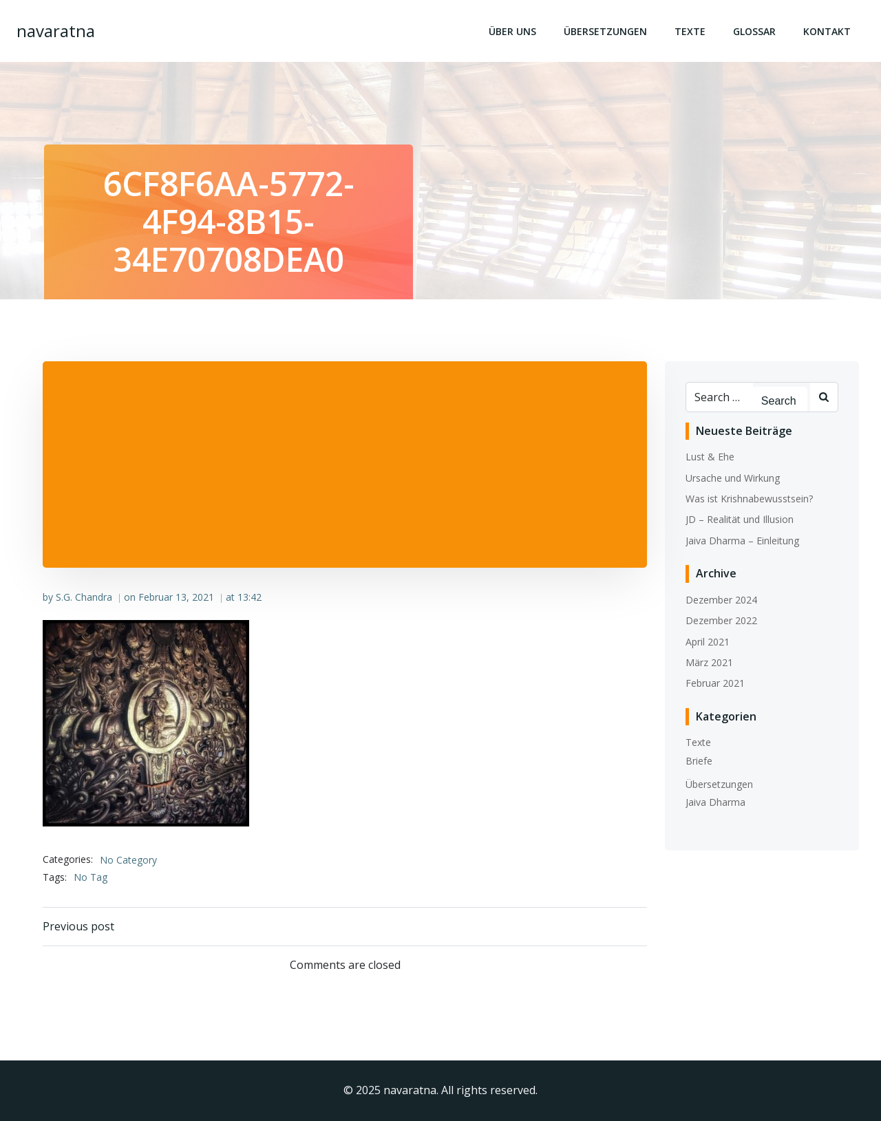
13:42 (249, 597)
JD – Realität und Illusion (740, 519)
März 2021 (709, 662)
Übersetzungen (605, 31)
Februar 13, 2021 (176, 597)
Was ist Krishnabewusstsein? (749, 498)
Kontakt (827, 31)
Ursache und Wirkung (733, 477)
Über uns (512, 31)
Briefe (699, 760)
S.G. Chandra (84, 597)
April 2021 (708, 641)
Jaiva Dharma (715, 802)
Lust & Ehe (710, 456)
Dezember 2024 (721, 599)
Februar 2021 (715, 683)
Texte (690, 31)
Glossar (754, 31)
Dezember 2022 (721, 620)
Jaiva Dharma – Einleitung (742, 540)
